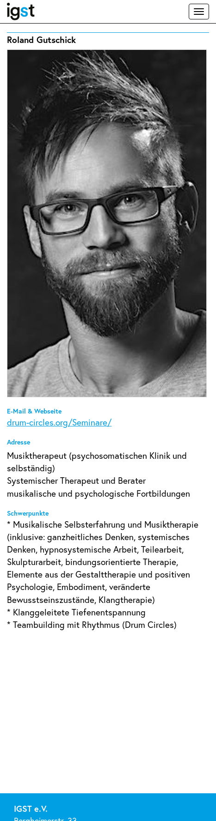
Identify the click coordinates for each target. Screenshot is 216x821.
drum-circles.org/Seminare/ (59, 422)
